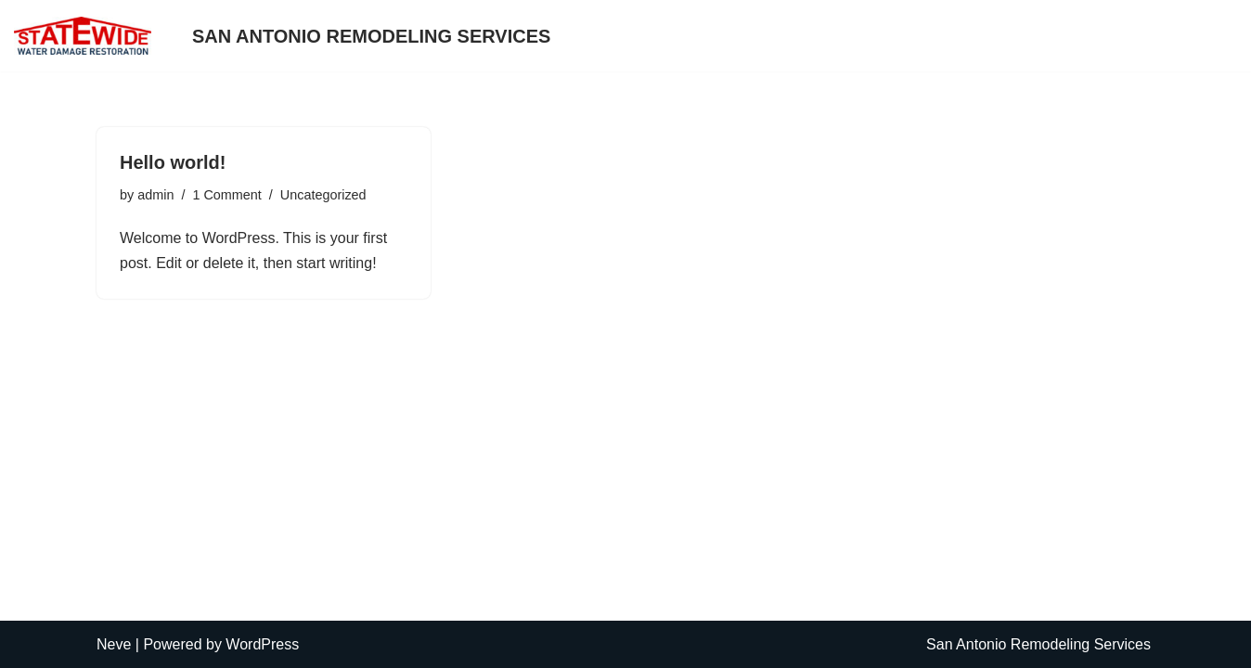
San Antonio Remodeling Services (371, 35)
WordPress (262, 644)
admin (155, 194)
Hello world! (173, 162)
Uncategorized (323, 194)
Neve (114, 644)
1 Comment (226, 194)
